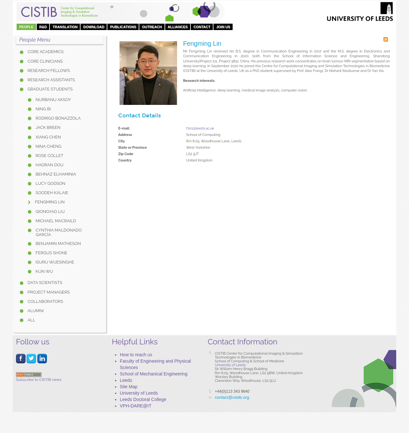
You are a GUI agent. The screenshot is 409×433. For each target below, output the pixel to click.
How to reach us (136, 354)
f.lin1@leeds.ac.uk (200, 128)
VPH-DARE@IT (135, 405)
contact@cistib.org (232, 397)
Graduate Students (50, 89)
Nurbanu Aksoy (53, 99)
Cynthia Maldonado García (58, 232)
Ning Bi (43, 108)
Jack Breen (47, 127)
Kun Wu (44, 271)
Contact (201, 27)
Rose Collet (49, 155)
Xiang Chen (48, 137)
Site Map (128, 386)
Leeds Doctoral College (143, 399)
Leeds (126, 380)
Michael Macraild (55, 220)
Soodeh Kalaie (51, 192)
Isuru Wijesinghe (54, 262)
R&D (43, 27)
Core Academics (45, 51)
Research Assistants (51, 79)
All (31, 320)
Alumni (35, 310)
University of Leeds (139, 393)
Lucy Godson (50, 183)
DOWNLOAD (93, 27)
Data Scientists (44, 282)
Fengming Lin (49, 202)
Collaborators (45, 301)
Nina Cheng (48, 146)
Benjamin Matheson (58, 243)
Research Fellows (48, 70)
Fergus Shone (51, 252)
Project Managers (48, 292)
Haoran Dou (49, 164)
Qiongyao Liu (50, 211)
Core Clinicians (45, 61)
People (26, 27)
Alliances (178, 27)
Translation (64, 27)
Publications (123, 27)
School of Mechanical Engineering (154, 373)
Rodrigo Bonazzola (58, 118)
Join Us (223, 27)
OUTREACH (152, 27)
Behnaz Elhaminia (55, 174)
